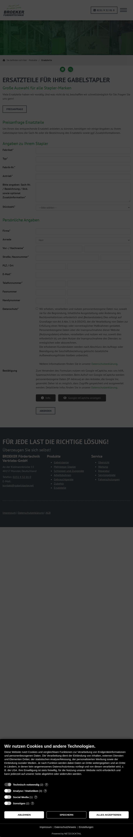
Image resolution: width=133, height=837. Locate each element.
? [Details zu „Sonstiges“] (32, 803)
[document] (66, 762)
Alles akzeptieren (108, 815)
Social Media (21, 797)
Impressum (46, 827)
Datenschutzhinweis (65, 827)
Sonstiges (19, 803)
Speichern (66, 815)
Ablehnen (24, 815)
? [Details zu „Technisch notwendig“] (46, 784)
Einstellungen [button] (86, 827)
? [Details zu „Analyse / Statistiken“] (45, 791)
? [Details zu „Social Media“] (36, 797)
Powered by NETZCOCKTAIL (66, 833)
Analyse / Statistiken (25, 790)
